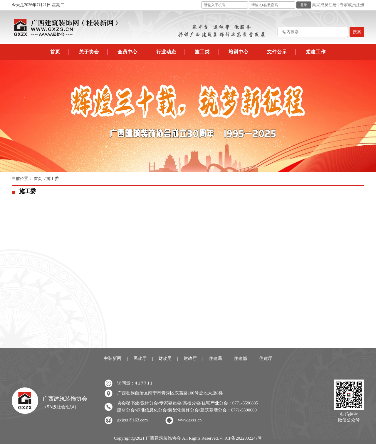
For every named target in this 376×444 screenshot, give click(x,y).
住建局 (215, 358)
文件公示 (277, 51)
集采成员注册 (324, 5)
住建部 (240, 358)
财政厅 (190, 358)
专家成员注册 (352, 5)
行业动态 (166, 51)
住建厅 (265, 358)
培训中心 (239, 51)
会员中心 (127, 51)
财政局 (165, 358)
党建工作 (316, 51)
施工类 (202, 51)
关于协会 (89, 51)
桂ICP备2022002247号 (241, 438)
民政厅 (140, 358)
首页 (55, 51)
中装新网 (112, 358)
